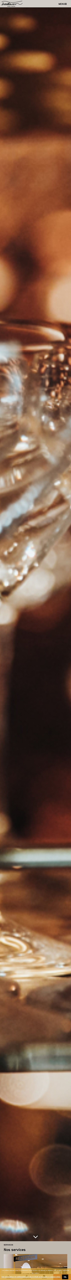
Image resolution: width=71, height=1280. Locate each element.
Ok (65, 1277)
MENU (63, 4)
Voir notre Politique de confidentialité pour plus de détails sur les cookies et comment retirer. (31, 1277)
